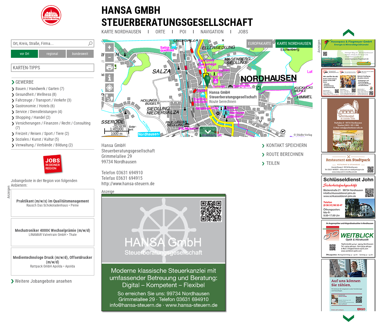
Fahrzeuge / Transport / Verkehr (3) (43, 100)
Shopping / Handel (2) (33, 117)
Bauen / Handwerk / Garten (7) (40, 88)
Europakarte (259, 43)
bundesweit (80, 54)
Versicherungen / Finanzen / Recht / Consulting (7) (53, 125)
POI (183, 32)
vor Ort (24, 54)
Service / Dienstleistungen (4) (39, 111)
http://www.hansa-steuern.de (128, 183)
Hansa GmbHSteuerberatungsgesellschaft (177, 16)
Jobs (243, 32)
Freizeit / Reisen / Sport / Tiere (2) (42, 133)
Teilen (273, 163)
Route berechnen (222, 101)
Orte (160, 32)
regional (52, 54)
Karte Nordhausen (121, 32)
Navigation (212, 32)
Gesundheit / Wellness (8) (36, 94)
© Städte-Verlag (303, 134)
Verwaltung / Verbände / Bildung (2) (44, 145)
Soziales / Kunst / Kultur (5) (37, 139)
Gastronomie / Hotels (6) (35, 106)
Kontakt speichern (286, 145)
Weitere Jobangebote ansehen (43, 281)
